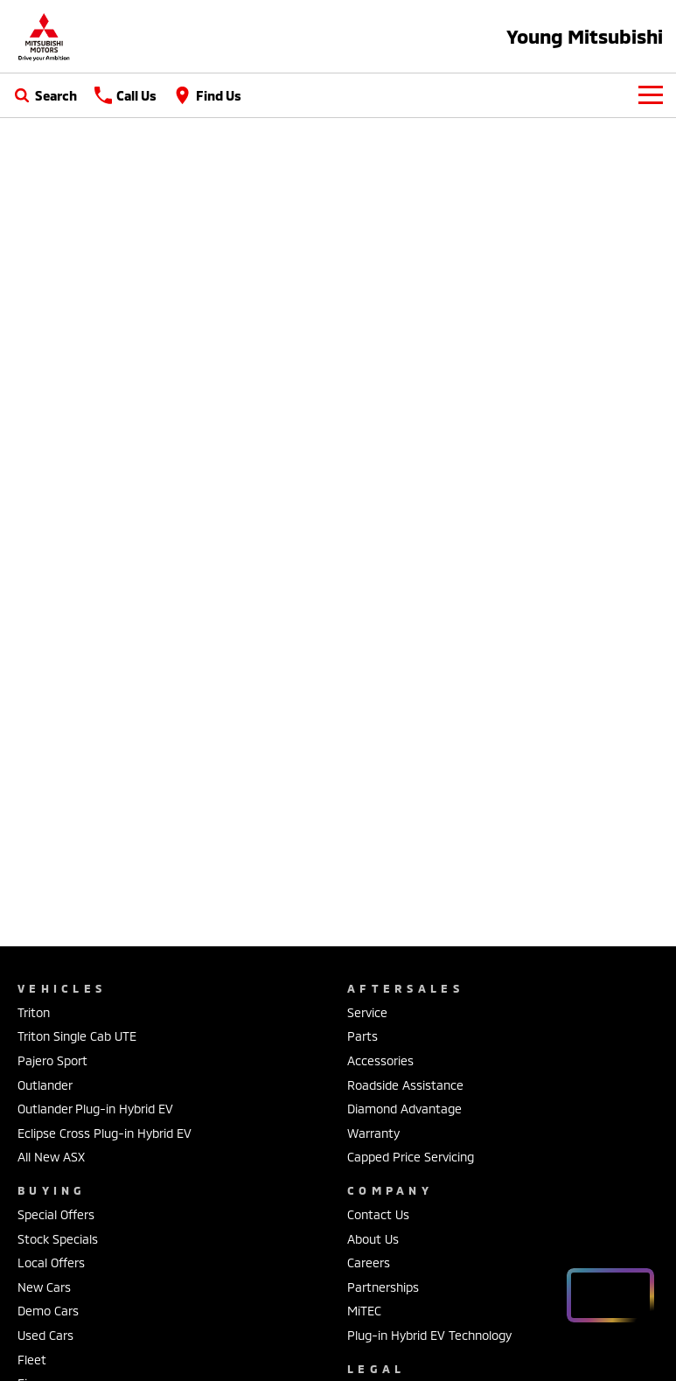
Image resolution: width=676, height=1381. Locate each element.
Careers (368, 1262)
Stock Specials (57, 1238)
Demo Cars (48, 1310)
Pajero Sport (52, 1060)
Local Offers (51, 1262)
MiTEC (364, 1310)
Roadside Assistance (405, 1085)
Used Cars (45, 1335)
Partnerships (383, 1287)
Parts (362, 1036)
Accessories (380, 1060)
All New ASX (51, 1156)
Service (367, 1012)
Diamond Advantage (404, 1108)
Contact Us (378, 1214)
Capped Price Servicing (410, 1156)
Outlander (45, 1085)
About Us (373, 1238)
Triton (33, 1012)
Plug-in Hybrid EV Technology (429, 1335)
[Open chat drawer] (610, 1295)
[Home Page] (43, 36)
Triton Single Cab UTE (76, 1036)
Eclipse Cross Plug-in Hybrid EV (104, 1133)
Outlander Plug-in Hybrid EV (95, 1108)
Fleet (31, 1359)
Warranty (373, 1133)
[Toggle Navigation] (650, 95)
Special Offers (55, 1214)
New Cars (44, 1287)
